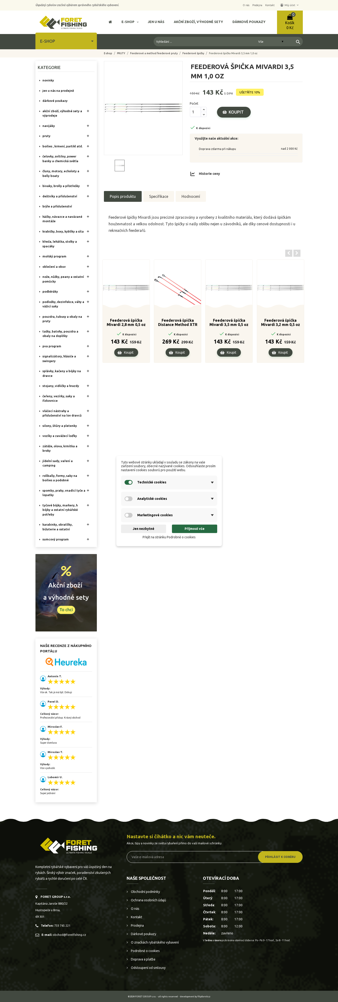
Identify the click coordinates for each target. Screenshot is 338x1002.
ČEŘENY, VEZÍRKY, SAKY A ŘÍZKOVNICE (58, 398)
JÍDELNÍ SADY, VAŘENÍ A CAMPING (57, 463)
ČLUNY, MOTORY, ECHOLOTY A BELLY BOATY (60, 173)
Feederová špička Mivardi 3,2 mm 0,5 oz (280, 322)
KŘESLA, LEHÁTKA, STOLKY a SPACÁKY (59, 244)
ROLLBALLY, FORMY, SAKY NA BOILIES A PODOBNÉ (59, 478)
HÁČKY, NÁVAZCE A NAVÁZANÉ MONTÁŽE (62, 219)
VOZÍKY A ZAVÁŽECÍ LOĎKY (59, 435)
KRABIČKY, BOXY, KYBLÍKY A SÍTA (63, 231)
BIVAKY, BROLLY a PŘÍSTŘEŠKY (61, 185)
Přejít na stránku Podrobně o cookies (169, 537)
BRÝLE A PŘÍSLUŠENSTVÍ (57, 206)
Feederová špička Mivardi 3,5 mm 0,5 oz (228, 322)
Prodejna (137, 925)
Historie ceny (209, 174)
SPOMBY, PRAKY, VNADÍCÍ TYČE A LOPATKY (63, 493)
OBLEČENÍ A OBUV (54, 266)
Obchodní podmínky (145, 892)
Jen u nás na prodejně (58, 90)
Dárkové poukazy (143, 934)
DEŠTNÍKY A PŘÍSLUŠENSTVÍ (59, 196)
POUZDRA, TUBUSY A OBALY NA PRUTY (62, 319)
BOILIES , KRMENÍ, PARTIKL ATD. (62, 146)
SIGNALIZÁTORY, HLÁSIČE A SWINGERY (59, 359)
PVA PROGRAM (51, 346)
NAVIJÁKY (48, 125)
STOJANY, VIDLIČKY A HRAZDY (60, 385)
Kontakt (136, 917)
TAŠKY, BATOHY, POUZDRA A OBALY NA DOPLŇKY (60, 334)
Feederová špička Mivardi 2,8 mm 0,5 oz (126, 322)
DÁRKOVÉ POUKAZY (55, 100)
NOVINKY (48, 80)
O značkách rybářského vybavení (154, 942)
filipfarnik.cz (203, 996)
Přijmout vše (195, 529)
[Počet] (195, 112)
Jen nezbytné (143, 529)
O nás (134, 908)
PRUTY (46, 136)
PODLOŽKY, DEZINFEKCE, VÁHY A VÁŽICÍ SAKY (63, 304)
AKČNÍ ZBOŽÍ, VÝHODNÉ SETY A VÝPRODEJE (62, 113)
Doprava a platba (142, 959)
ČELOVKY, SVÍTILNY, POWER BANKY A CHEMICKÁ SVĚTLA (60, 159)
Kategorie (49, 67)
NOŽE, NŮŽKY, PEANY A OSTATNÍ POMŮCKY (63, 279)
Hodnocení (191, 196)
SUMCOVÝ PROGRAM (55, 539)
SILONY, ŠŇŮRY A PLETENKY (59, 425)
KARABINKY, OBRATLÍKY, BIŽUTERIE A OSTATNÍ (57, 527)
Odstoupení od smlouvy (148, 968)
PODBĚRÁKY (50, 291)
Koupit (236, 112)
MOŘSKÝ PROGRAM (54, 256)
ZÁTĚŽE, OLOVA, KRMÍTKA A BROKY (59, 448)
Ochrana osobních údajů (148, 900)
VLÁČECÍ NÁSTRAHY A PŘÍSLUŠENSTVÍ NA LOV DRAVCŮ (62, 413)
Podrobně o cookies (145, 951)
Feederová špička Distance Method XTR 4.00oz (177, 322)
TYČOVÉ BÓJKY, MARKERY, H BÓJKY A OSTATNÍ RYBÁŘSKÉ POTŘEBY (60, 510)
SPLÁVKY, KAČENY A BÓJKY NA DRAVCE (61, 373)
